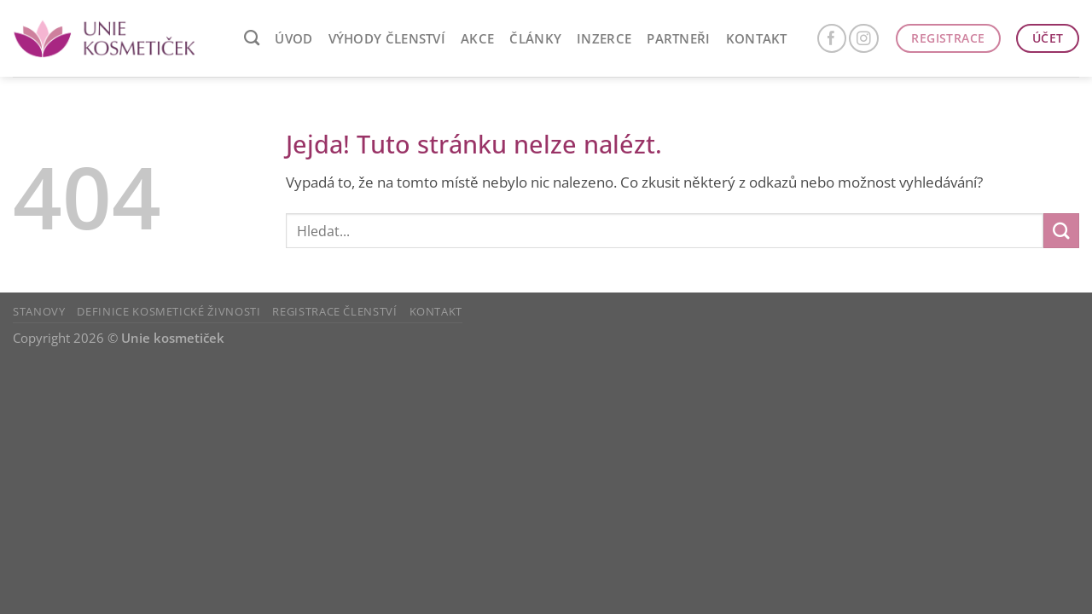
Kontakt (756, 38)
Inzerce (604, 38)
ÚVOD (293, 38)
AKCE (477, 38)
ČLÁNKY (535, 38)
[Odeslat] (1061, 230)
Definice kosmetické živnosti (168, 311)
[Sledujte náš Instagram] (864, 39)
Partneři (678, 38)
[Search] (251, 38)
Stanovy (39, 311)
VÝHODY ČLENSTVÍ (387, 38)
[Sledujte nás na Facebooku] (832, 39)
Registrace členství (334, 311)
